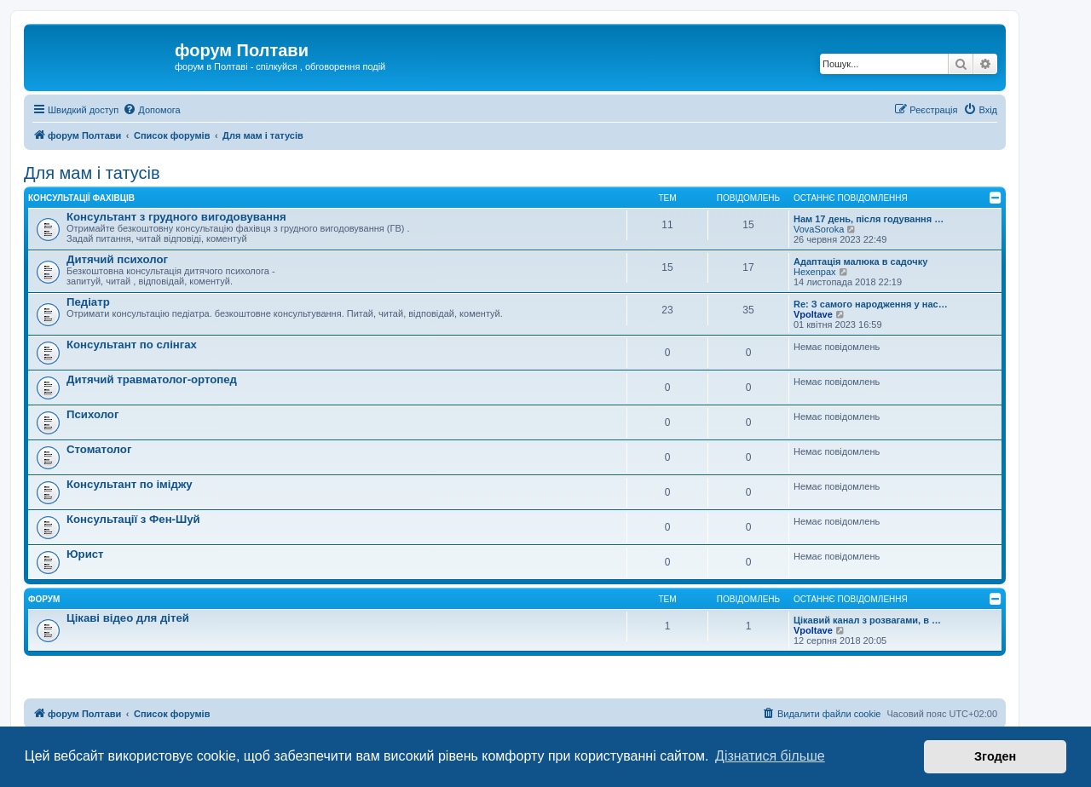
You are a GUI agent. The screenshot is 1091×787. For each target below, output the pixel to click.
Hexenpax (815, 272)
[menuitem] (151, 110)
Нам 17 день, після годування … (869, 219)
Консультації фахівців (81, 198)
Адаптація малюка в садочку (860, 261)
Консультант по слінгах (131, 344)
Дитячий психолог (117, 259)
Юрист (85, 554)
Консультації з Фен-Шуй (133, 519)
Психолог (92, 414)
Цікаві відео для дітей (127, 618)
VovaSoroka (819, 229)
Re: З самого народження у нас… (871, 304)
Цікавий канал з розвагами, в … (867, 620)
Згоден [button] (995, 756)
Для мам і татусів (92, 173)
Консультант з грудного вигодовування (176, 216)
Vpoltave (813, 314)
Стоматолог (98, 449)
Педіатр (88, 302)
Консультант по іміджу (129, 484)
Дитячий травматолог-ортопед (151, 379)
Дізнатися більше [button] (770, 756)
